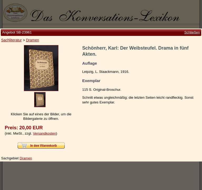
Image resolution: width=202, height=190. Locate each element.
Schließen (192, 32)
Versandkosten (44, 133)
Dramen (32, 40)
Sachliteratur (11, 40)
